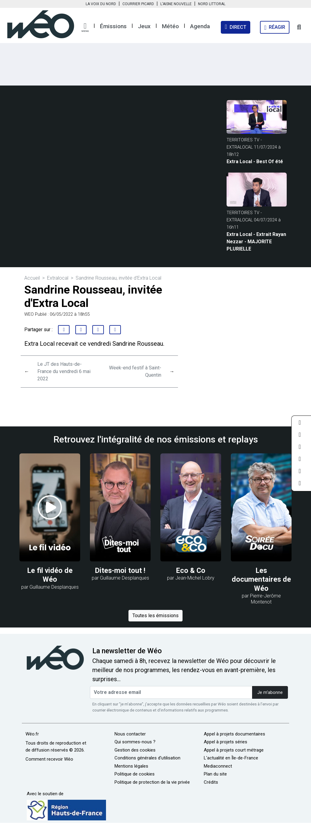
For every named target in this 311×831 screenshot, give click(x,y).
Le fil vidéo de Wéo (50, 575)
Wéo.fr (32, 734)
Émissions (113, 26)
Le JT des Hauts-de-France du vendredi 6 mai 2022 (64, 371)
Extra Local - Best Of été (255, 161)
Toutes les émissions (155, 615)
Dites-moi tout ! (120, 570)
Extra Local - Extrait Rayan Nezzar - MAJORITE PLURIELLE (256, 241)
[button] (85, 27)
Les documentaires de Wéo (261, 579)
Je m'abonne (270, 692)
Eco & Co (190, 570)
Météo (170, 26)
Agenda (200, 26)
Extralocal (57, 278)
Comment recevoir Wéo (49, 759)
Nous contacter (130, 734)
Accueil (32, 278)
